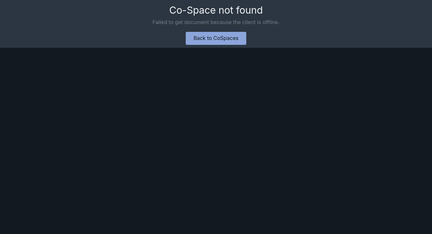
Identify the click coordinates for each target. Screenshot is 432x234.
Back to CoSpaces (216, 38)
